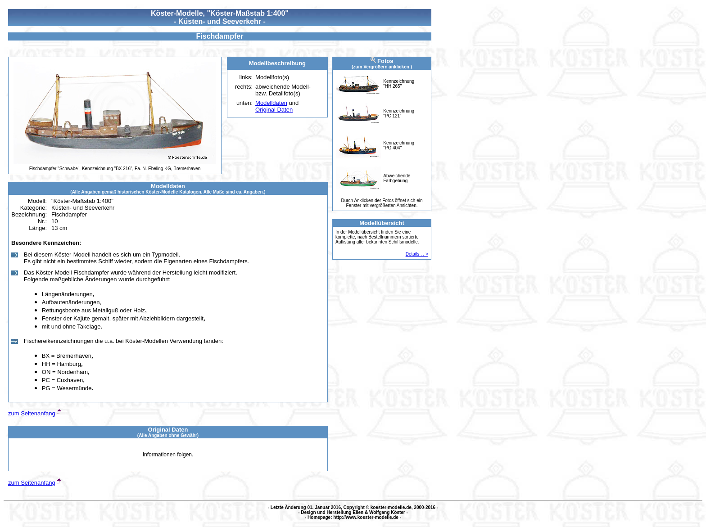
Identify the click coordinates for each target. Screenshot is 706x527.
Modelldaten (271, 102)
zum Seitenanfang (31, 413)
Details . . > (417, 254)
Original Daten (274, 109)
